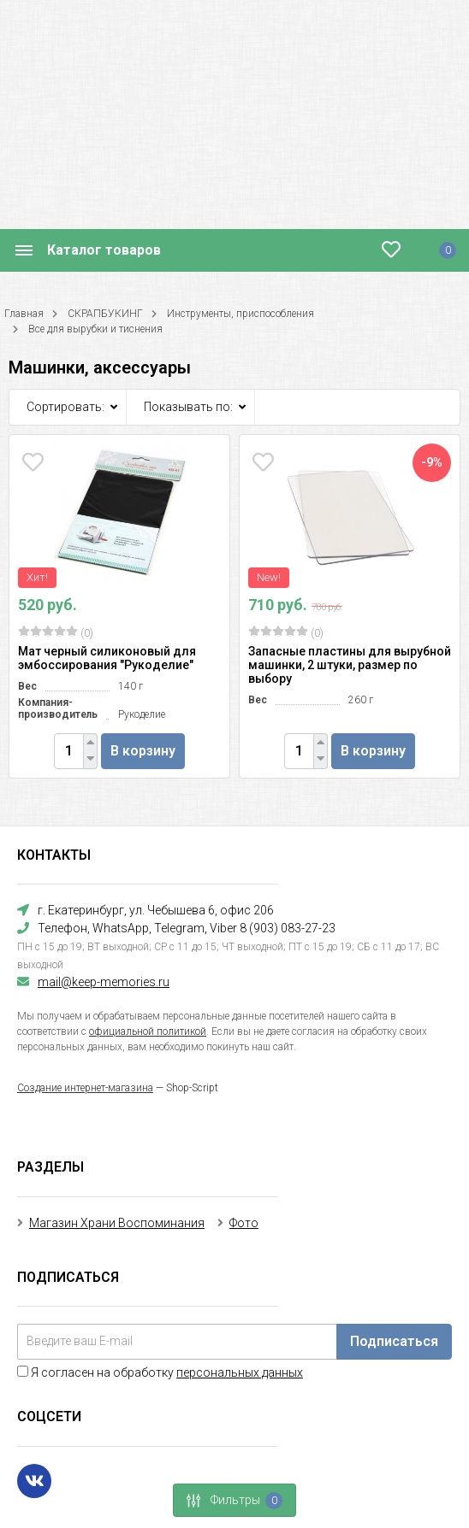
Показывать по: (188, 407)
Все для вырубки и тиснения (95, 329)
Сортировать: (65, 407)
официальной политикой (147, 1031)
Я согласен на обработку (160, 1372)
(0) (55, 632)
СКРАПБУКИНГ (105, 314)
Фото (243, 1223)
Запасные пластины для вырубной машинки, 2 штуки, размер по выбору (349, 664)
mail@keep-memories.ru (103, 982)
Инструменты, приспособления (240, 314)
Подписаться (394, 1341)
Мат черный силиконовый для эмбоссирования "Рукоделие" (107, 658)
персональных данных (239, 1372)
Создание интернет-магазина (85, 1088)
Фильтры (229, 1500)
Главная (24, 314)
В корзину (142, 751)
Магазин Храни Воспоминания (117, 1223)
